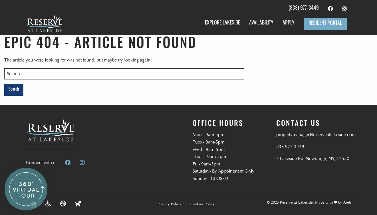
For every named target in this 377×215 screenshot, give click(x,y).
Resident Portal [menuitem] (325, 23)
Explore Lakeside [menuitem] (222, 23)
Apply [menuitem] (289, 23)
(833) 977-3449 (304, 8)
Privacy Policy (169, 204)
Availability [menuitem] (261, 23)
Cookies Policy (202, 204)
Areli (347, 202)
